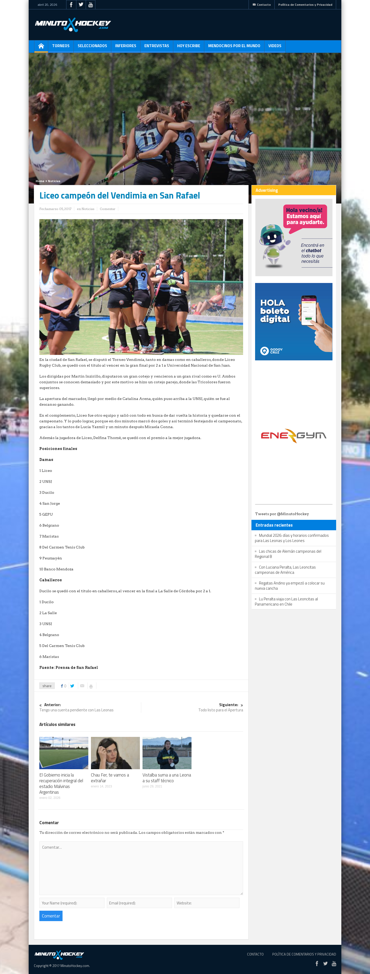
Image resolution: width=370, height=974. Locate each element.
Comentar (107, 209)
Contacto (261, 4)
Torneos (60, 48)
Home (40, 180)
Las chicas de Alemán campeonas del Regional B (288, 553)
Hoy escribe (188, 48)
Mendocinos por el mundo (234, 48)
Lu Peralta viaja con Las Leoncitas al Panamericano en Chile (286, 601)
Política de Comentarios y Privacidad (305, 4)
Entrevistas (156, 48)
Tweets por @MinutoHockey (282, 514)
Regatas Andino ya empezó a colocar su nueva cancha (290, 585)
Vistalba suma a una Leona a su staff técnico (167, 778)
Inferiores (125, 48)
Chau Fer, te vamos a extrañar (110, 778)
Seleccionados (92, 48)
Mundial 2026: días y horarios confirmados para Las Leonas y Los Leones (292, 538)
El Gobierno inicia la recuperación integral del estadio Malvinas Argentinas (61, 784)
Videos (274, 48)
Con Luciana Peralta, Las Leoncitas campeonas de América (285, 569)
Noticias (54, 180)
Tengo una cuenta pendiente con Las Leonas (90, 707)
